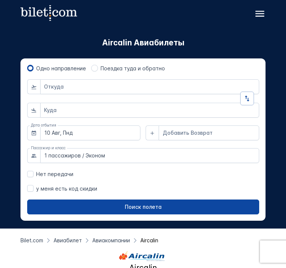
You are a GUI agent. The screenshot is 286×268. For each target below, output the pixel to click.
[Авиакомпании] (111, 240)
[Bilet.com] (31, 240)
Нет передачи (54, 174)
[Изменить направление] (247, 98)
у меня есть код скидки (66, 188)
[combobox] (149, 86)
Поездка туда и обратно (133, 68)
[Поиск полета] (143, 207)
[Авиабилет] (68, 240)
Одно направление (61, 68)
